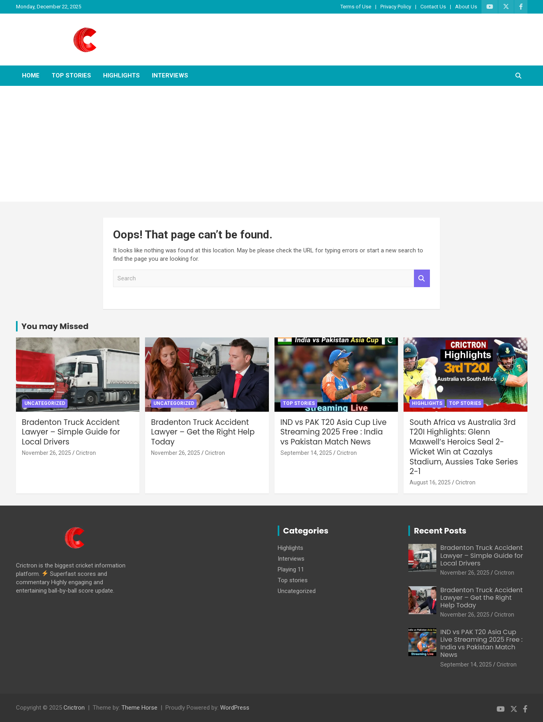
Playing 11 (291, 569)
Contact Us (433, 7)
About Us (466, 7)
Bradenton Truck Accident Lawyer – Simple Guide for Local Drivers (71, 432)
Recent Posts (440, 530)
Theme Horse (139, 707)
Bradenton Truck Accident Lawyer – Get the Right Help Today (203, 432)
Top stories (71, 75)
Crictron (86, 453)
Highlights (121, 75)
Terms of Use (355, 7)
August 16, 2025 (430, 482)
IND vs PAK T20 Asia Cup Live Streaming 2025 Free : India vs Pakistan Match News (333, 432)
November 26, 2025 (46, 453)
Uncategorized (44, 403)
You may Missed (55, 326)
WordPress (234, 707)
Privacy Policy (395, 7)
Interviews (170, 75)
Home (31, 75)
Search (422, 279)
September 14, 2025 (306, 453)
